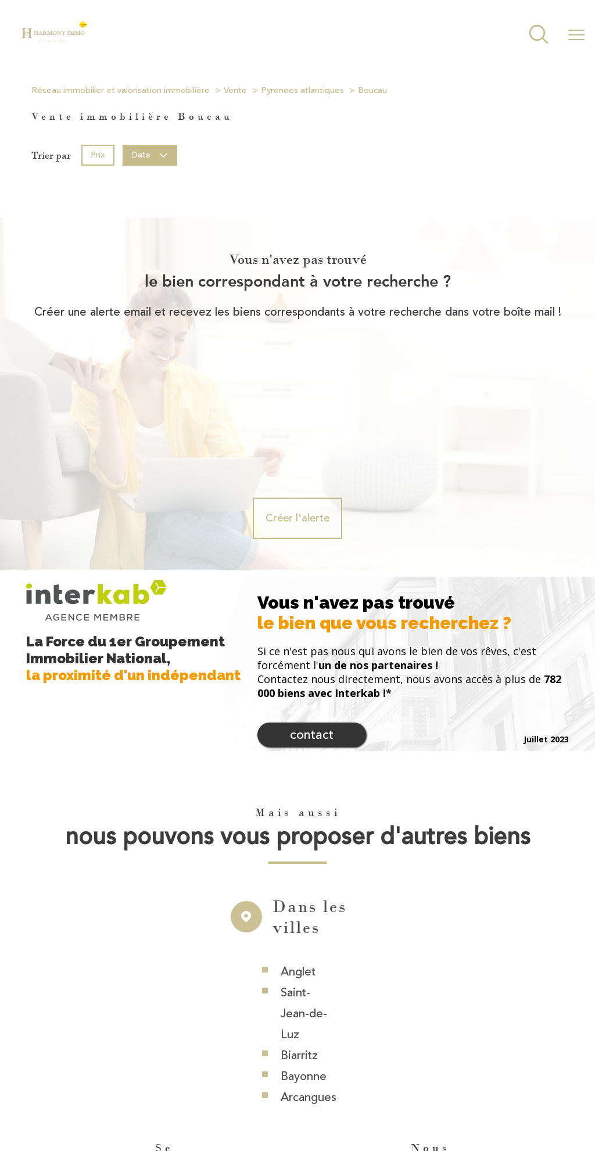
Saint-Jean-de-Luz (304, 881)
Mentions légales (385, 1096)
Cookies (400, 1107)
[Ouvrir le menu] (576, 35)
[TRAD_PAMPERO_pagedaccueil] (54, 41)
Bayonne (304, 944)
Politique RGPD (521, 1096)
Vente (235, 90)
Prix (98, 155)
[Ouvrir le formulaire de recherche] (538, 36)
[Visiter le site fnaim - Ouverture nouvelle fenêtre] (466, 1050)
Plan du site (331, 1096)
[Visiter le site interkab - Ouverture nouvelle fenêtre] (413, 1050)
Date (150, 155)
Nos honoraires (280, 1096)
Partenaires (469, 1096)
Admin (432, 1096)
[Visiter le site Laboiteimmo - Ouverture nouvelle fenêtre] (297, 1131)
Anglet (298, 840)
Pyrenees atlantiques (302, 90)
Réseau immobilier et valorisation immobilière (120, 90)
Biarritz (299, 923)
